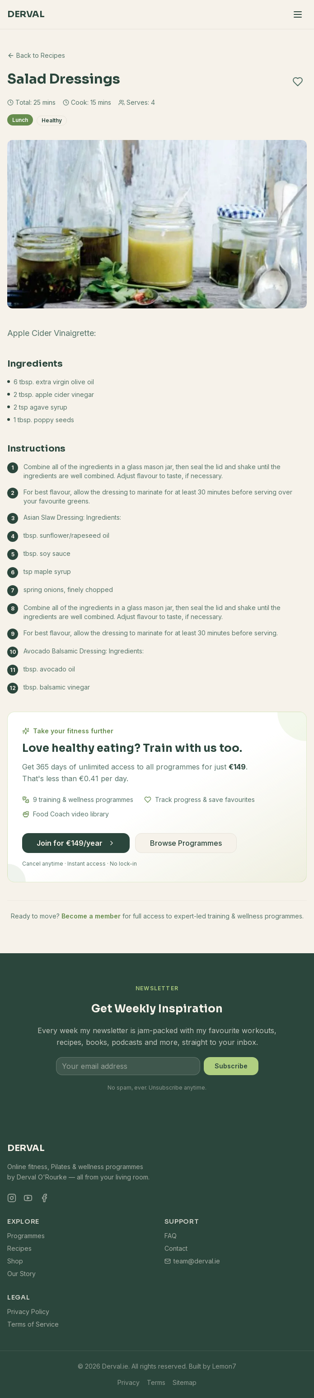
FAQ (170, 1236)
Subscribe (231, 1066)
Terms (156, 1382)
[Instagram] (11, 1197)
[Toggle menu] (298, 14)
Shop (15, 1261)
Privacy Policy (28, 1311)
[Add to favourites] (298, 82)
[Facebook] (44, 1197)
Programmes (26, 1236)
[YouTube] (28, 1197)
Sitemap (185, 1382)
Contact (175, 1248)
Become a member (91, 916)
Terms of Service (33, 1324)
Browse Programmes (186, 843)
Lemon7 (224, 1366)
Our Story (21, 1273)
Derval (25, 14)
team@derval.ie (192, 1261)
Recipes (19, 1248)
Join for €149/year (76, 843)
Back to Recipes (36, 55)
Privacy (128, 1382)
